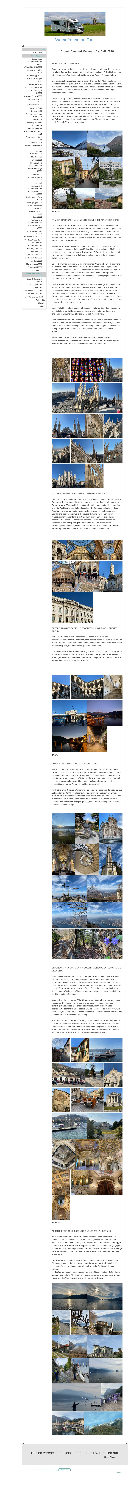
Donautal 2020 (36, 278)
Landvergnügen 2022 (34, 210)
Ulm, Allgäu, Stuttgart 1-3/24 (33, 140)
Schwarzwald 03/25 (34, 112)
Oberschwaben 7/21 (34, 253)
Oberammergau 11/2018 (33, 298)
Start (43, 57)
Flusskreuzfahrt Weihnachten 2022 (35, 195)
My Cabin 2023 (36, 168)
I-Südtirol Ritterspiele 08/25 (34, 79)
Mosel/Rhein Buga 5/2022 (35, 178)
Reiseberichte (38, 60)
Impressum (30, 1478)
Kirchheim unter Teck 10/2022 (34, 206)
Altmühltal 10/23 (36, 150)
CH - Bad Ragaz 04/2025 (36, 99)
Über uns (41, 311)
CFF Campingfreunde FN (34, 305)
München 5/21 (36, 259)
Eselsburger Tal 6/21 (34, 256)
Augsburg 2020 (36, 269)
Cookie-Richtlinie (47, 1478)
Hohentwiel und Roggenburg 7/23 (35, 172)
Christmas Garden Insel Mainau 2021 (33, 249)
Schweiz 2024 (37, 127)
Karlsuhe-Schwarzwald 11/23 (33, 155)
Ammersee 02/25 (35, 116)
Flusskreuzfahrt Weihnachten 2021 (35, 229)
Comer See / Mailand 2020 (34, 282)
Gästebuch (41, 314)
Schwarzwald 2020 (35, 275)
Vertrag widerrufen (64, 1478)
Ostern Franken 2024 (34, 136)
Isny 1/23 (38, 191)
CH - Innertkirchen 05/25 (33, 95)
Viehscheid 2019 (36, 292)
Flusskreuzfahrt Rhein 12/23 (34, 146)
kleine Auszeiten (37, 64)
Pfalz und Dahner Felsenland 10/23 (35, 160)
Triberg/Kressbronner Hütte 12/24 (34, 123)
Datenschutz (38, 1478)
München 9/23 (36, 165)
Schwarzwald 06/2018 (34, 301)
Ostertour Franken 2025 (33, 104)
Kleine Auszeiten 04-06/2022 (34, 240)
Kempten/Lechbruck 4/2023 (34, 186)
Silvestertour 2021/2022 (33, 244)
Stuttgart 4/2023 (36, 182)
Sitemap (55, 1478)
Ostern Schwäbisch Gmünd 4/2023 (34, 215)
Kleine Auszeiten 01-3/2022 (34, 235)
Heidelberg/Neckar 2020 (33, 266)
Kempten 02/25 (36, 119)
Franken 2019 (37, 295)
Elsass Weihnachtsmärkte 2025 (33, 73)
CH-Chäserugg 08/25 (34, 83)
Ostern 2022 (37, 225)
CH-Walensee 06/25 (34, 92)
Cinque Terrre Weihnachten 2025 (35, 68)
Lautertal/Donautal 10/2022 (35, 200)
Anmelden (119, 1480)
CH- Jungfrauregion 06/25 (34, 88)
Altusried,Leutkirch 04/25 (35, 108)
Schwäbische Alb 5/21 (34, 262)
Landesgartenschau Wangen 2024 (34, 132)
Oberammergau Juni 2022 (34, 220)
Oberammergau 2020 (34, 272)
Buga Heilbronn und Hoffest (34, 288)
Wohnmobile (40, 308)
